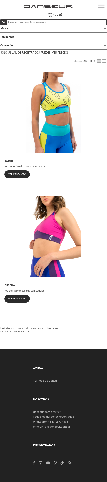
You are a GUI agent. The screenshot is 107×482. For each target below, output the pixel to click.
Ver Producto (17, 174)
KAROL (9, 161)
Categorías (53, 45)
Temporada (53, 37)
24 (87, 61)
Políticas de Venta (45, 381)
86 (94, 61)
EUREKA (9, 285)
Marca (53, 28)
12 (83, 61)
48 (91, 61)
